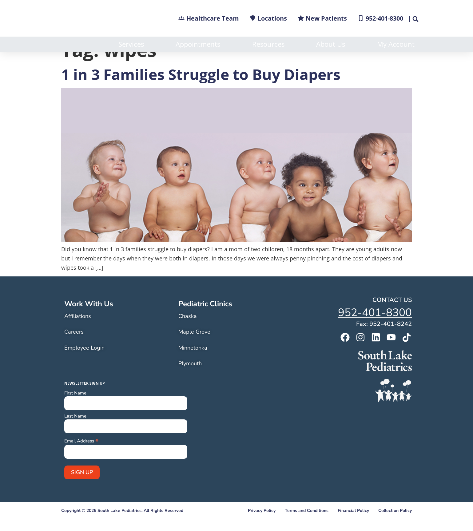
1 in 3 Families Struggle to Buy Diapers (200, 89)
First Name (75, 408)
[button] (415, 19)
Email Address (81, 455)
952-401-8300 (375, 327)
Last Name (75, 431)
